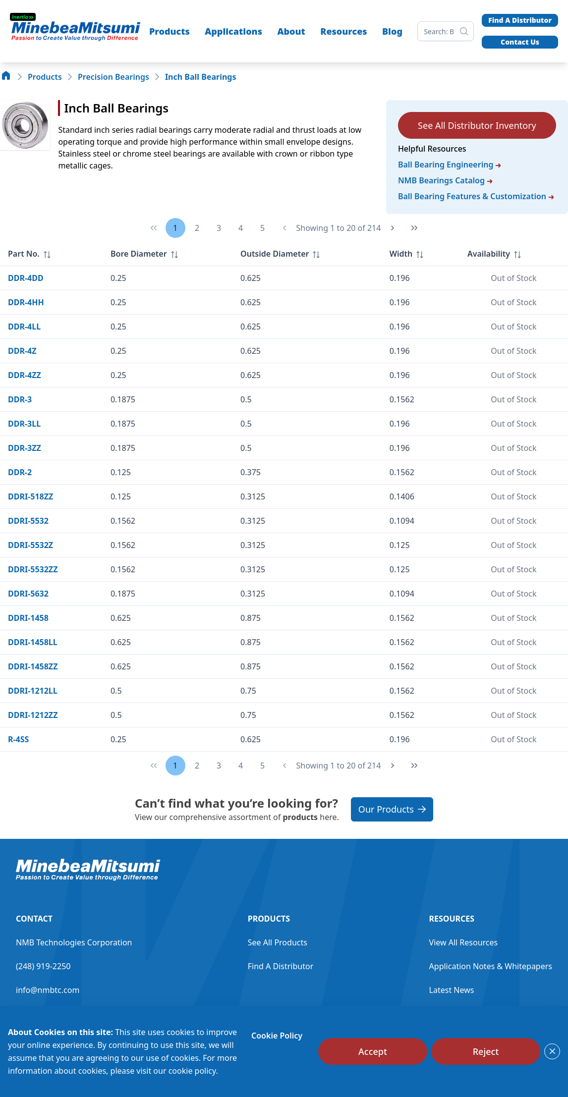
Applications (233, 31)
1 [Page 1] (175, 227)
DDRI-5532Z (30, 545)
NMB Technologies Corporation (74, 942)
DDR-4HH (26, 302)
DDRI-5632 (28, 593)
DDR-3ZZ (24, 447)
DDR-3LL (24, 423)
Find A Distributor (520, 20)
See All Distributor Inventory (477, 125)
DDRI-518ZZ (30, 496)
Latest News (451, 990)
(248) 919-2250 (43, 966)
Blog (392, 31)
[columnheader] (51, 254)
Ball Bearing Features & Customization (476, 196)
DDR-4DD (26, 278)
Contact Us (520, 42)
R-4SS (18, 739)
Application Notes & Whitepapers (490, 966)
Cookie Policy (276, 1035)
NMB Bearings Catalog (445, 180)
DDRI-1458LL (32, 642)
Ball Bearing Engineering (449, 164)
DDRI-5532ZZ (32, 569)
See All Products (277, 942)
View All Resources (463, 942)
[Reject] (485, 1051)
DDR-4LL (24, 326)
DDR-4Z (22, 350)
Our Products (392, 809)
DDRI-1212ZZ (32, 715)
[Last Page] (414, 228)
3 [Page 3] (219, 227)
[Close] (552, 1051)
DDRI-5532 (28, 520)
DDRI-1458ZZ (32, 666)
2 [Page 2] (197, 227)
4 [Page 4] (240, 227)
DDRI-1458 (28, 617)
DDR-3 (20, 399)
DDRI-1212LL (32, 690)
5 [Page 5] (262, 227)
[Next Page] (392, 228)
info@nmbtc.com (47, 990)
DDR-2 (20, 472)
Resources (343, 31)
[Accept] (372, 1051)
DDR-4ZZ (24, 375)
